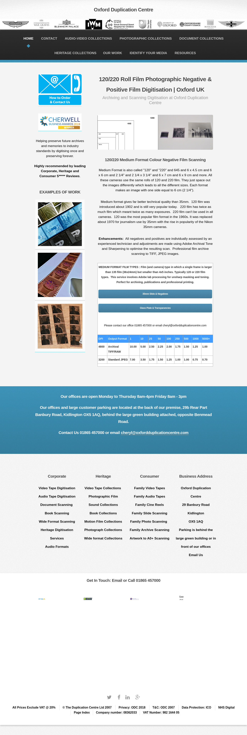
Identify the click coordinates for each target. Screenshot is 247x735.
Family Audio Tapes (149, 496)
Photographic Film (103, 496)
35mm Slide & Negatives (155, 294)
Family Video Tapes (149, 488)
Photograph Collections (103, 530)
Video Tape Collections (103, 488)
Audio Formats (57, 547)
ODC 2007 (168, 707)
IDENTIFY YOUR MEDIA (148, 53)
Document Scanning (57, 505)
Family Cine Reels (149, 505)
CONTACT (49, 38)
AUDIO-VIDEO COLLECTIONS (88, 38)
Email (116, 580)
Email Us (196, 555)
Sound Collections (103, 505)
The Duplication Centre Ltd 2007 (89, 707)
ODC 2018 (138, 707)
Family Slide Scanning (149, 513)
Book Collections (103, 513)
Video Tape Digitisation (57, 488)
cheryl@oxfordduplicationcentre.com (154, 432)
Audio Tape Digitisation (56, 496)
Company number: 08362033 (116, 712)
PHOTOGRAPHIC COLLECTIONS (146, 38)
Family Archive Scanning (149, 530)
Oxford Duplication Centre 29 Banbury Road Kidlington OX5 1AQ (196, 504)
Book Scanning (57, 513)
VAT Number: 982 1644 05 (161, 712)
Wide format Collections (103, 538)
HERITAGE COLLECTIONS (75, 53)
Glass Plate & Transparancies (155, 308)
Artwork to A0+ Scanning (149, 538)
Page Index (82, 712)
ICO (208, 707)
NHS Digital (226, 707)
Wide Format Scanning (57, 521)
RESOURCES (185, 53)
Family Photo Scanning (149, 521)
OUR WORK (112, 53)
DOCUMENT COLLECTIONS (201, 38)
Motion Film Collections (103, 521)
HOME (28, 38)
